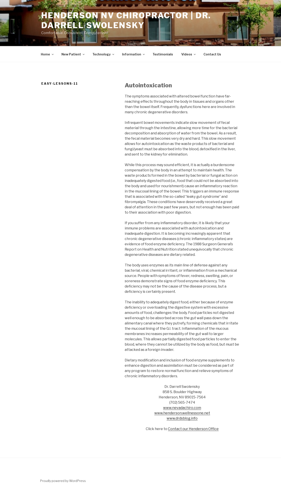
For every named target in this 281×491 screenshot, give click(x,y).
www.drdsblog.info (182, 418)
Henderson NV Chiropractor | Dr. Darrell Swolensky (126, 20)
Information (133, 54)
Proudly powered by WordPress (63, 481)
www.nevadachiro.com (182, 408)
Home (47, 54)
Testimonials (163, 54)
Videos (188, 54)
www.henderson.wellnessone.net (182, 413)
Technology (103, 54)
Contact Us (212, 54)
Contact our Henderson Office (193, 429)
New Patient (73, 54)
